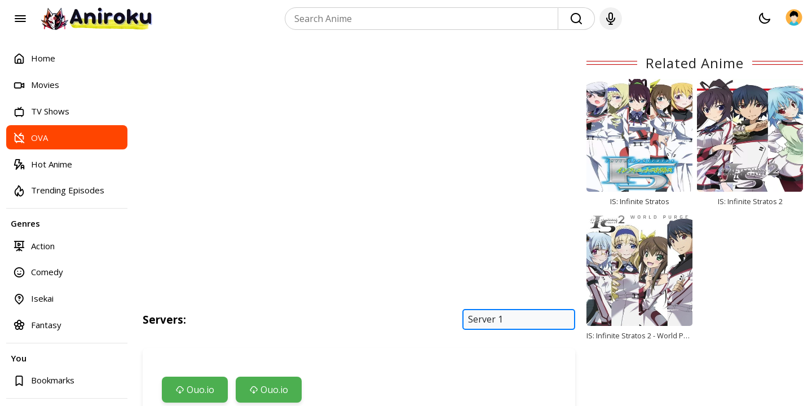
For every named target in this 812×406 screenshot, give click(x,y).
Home (34, 58)
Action (34, 245)
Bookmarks (43, 380)
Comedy (38, 272)
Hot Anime (42, 164)
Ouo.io (194, 389)
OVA (30, 137)
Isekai (33, 298)
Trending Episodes (58, 190)
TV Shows (41, 111)
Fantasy (37, 324)
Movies (36, 85)
